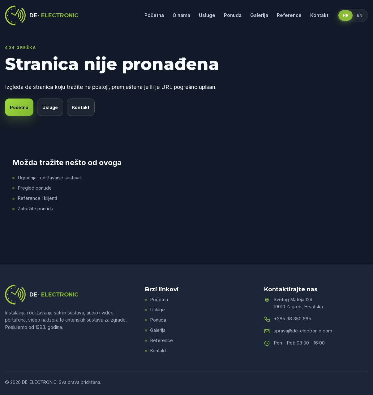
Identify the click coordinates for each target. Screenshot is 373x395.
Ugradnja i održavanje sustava (49, 178)
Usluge (207, 15)
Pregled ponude (35, 188)
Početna (154, 15)
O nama (181, 15)
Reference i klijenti (37, 198)
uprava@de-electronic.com (303, 331)
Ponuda (233, 15)
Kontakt (319, 15)
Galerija (259, 15)
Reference (289, 15)
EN (359, 15)
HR (345, 15)
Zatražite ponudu (35, 209)
